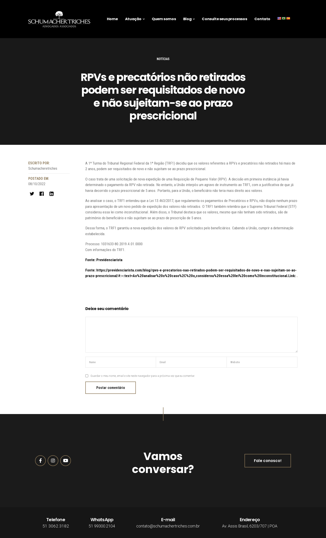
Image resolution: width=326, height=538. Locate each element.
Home (112, 19)
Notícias (163, 59)
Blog (187, 19)
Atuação (133, 19)
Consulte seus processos (224, 19)
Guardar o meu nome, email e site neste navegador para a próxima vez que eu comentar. (142, 375)
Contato (262, 19)
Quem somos (164, 19)
